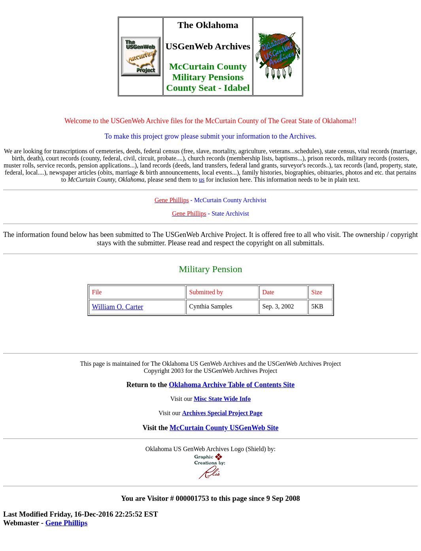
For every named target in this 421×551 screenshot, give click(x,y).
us (201, 179)
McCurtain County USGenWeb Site (224, 428)
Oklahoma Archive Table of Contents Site (232, 385)
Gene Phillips (66, 523)
